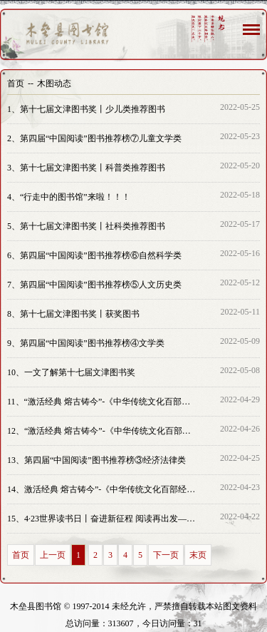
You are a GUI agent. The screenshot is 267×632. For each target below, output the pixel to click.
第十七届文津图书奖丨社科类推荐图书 (86, 226)
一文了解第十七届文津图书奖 (71, 372)
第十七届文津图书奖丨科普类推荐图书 (86, 168)
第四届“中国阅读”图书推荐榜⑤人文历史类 (94, 285)
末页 (197, 555)
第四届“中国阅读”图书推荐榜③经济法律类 (96, 460)
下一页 (166, 555)
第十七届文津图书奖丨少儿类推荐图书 (86, 109)
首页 (15, 83)
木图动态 (54, 83)
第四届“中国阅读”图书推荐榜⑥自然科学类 (94, 255)
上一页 (53, 555)
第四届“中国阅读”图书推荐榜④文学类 (85, 343)
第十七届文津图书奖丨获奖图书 (73, 314)
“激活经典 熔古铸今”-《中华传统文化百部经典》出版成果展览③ (102, 431)
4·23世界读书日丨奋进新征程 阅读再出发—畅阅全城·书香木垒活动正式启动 (102, 519)
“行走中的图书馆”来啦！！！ (68, 197)
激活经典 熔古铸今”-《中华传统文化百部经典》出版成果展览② (102, 489)
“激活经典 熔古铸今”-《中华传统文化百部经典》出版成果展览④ (102, 402)
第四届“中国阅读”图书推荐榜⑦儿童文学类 (94, 138)
